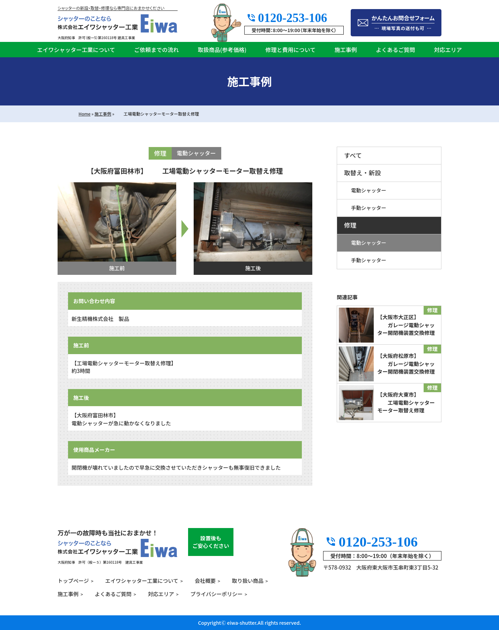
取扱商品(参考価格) (222, 49)
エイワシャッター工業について (76, 49)
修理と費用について (291, 49)
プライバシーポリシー (217, 594)
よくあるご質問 (395, 49)
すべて (353, 155)
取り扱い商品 (247, 580)
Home (84, 114)
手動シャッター (368, 207)
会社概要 (205, 580)
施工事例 (346, 49)
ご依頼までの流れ (156, 49)
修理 (350, 225)
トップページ (73, 580)
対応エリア (448, 49)
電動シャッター (368, 190)
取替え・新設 (362, 172)
